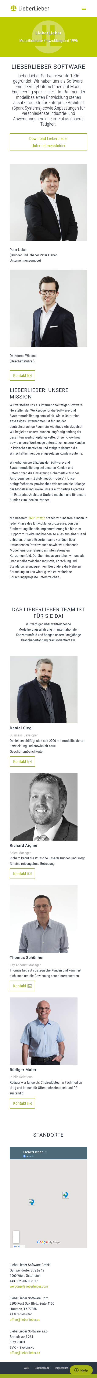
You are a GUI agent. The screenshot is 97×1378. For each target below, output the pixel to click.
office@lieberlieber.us (25, 1319)
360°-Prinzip (36, 518)
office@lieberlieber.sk (25, 1353)
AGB (26, 1368)
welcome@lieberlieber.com (29, 1286)
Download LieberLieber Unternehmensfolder (48, 142)
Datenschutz (42, 1368)
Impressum (61, 1368)
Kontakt (19, 375)
